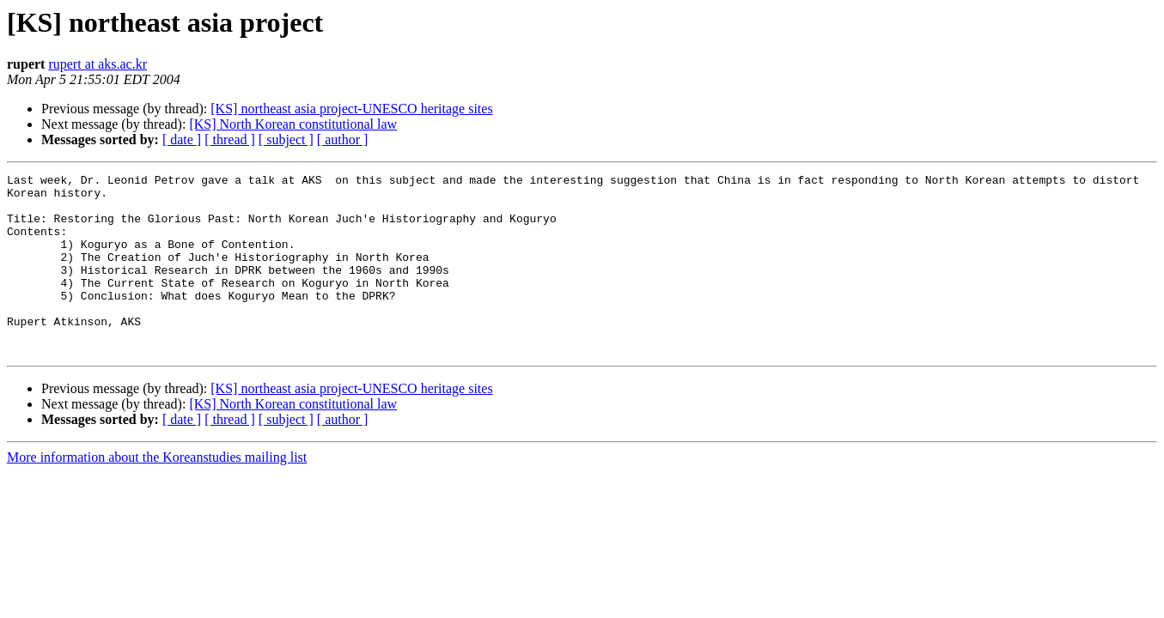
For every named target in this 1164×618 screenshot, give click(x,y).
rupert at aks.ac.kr (97, 64)
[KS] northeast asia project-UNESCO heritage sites (351, 108)
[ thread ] (229, 139)
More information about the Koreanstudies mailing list (157, 493)
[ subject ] (286, 139)
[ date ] (181, 139)
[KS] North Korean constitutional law (293, 124)
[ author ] (343, 139)
